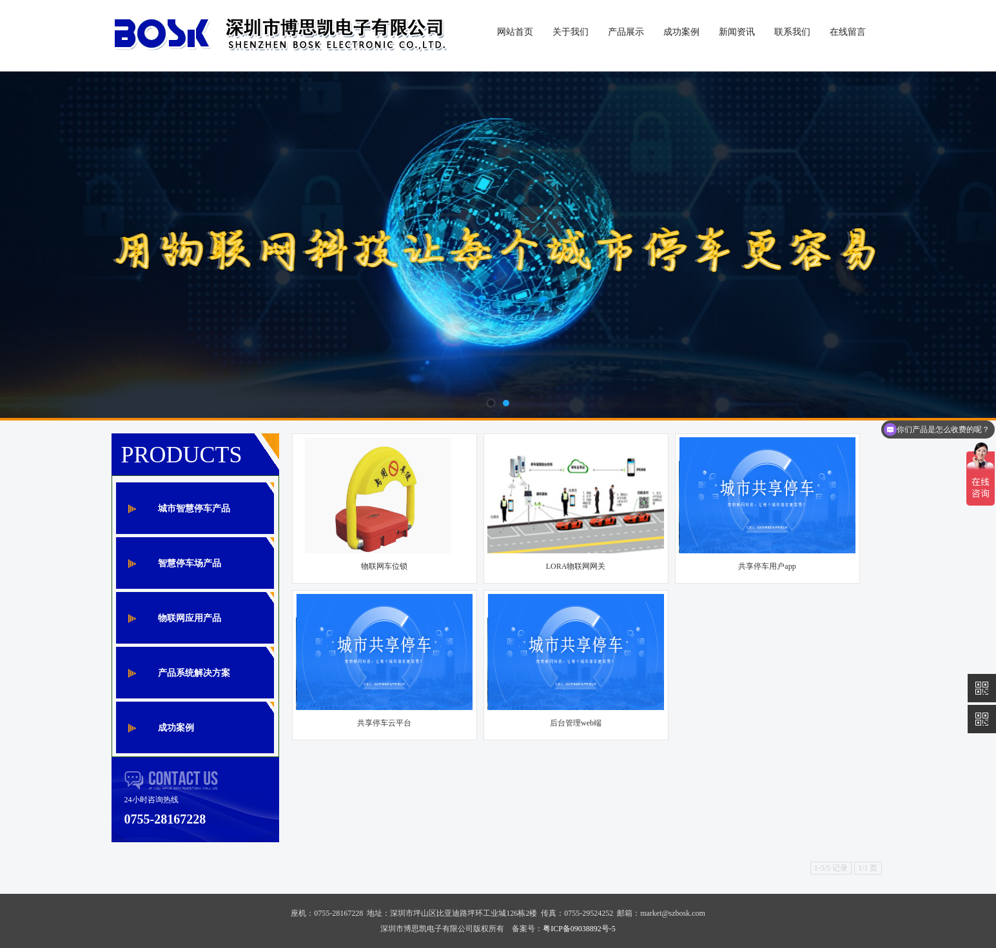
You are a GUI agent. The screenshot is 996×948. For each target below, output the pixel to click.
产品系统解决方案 (194, 673)
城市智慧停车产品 (194, 508)
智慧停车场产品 (189, 563)
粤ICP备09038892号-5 (579, 928)
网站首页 (515, 32)
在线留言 (848, 32)
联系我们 (792, 32)
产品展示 (626, 32)
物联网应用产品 (189, 618)
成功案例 (681, 32)
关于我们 (570, 32)
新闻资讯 (737, 32)
